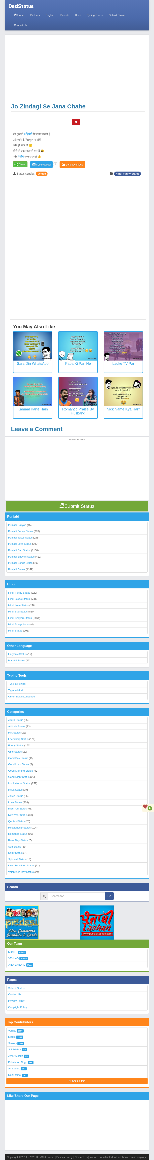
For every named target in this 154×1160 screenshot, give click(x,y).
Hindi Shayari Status (20, 617)
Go (109, 896)
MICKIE (12, 952)
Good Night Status (18, 776)
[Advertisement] (78, 69)
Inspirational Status (19, 783)
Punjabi (64, 15)
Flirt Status (14, 732)
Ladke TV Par (123, 364)
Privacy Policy (16, 1000)
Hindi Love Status (18, 605)
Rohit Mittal (14, 1074)
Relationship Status (19, 827)
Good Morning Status (20, 770)
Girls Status (15, 751)
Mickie (12, 1036)
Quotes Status (16, 821)
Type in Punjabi (17, 683)
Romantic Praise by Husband (78, 411)
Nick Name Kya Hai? (123, 409)
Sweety (12, 1043)
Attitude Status (16, 726)
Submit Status (117, 15)
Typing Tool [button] (95, 15)
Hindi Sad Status (18, 611)
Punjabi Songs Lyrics (20, 562)
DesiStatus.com (45, 1157)
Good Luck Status (18, 764)
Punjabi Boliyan (17, 524)
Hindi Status (15, 630)
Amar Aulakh (15, 1055)
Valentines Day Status (21, 871)
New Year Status (17, 814)
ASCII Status (15, 719)
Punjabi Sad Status (19, 550)
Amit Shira (14, 1068)
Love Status (15, 802)
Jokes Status (15, 795)
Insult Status (15, 789)
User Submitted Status (21, 865)
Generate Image (72, 164)
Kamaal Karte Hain (32, 409)
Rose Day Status (18, 840)
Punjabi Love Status (19, 543)
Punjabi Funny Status (20, 531)
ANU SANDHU (16, 964)
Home (19, 15)
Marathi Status (16, 660)
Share (22, 164)
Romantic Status (17, 833)
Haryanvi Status (17, 654)
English (50, 15)
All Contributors (77, 1081)
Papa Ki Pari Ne (78, 364)
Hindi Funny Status (127, 173)
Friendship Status (18, 739)
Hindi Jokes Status (19, 598)
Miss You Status (17, 808)
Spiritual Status (17, 859)
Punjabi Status (16, 569)
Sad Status (14, 846)
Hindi (78, 15)
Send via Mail (41, 164)
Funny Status (16, 745)
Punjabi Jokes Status (20, 537)
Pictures (35, 15)
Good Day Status (18, 758)
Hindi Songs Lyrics (19, 624)
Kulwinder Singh (17, 1062)
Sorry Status (15, 852)
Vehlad (41, 173)
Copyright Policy (17, 1007)
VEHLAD (13, 958)
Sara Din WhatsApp (33, 364)
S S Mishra (14, 1049)
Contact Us (20, 25)
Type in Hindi (15, 690)
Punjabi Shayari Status (21, 556)
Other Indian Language (21, 696)
